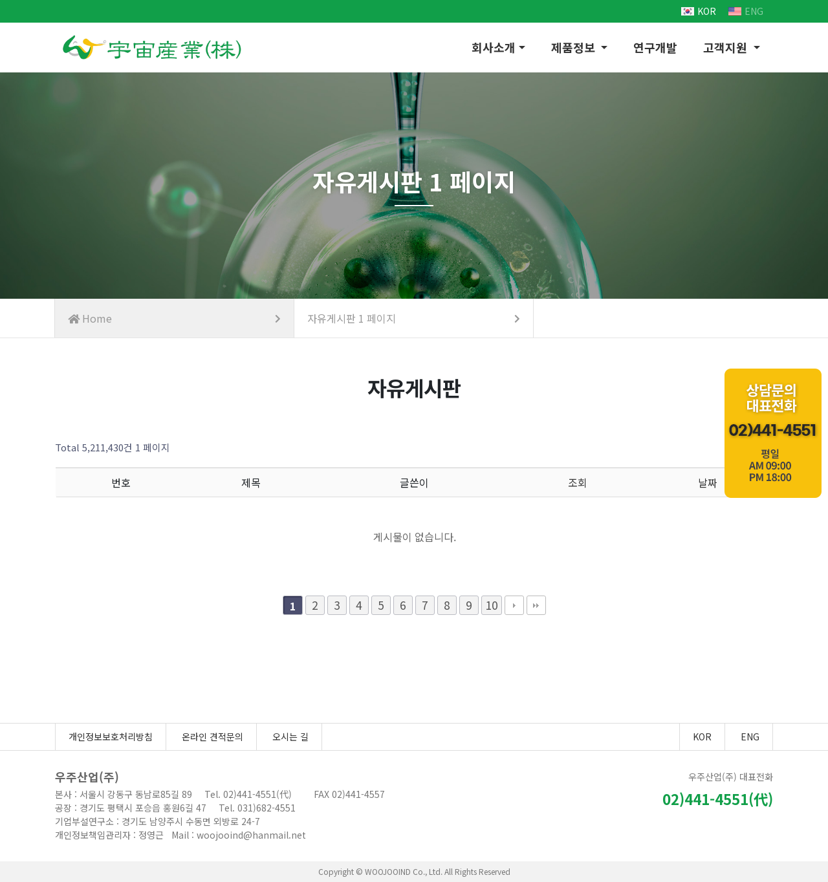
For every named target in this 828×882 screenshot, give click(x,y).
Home (174, 318)
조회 (577, 482)
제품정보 (574, 47)
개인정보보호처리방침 (111, 736)
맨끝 (536, 605)
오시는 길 (290, 736)
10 (491, 605)
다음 (514, 605)
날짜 (707, 482)
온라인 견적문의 (212, 736)
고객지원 (726, 47)
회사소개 (494, 47)
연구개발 (655, 47)
